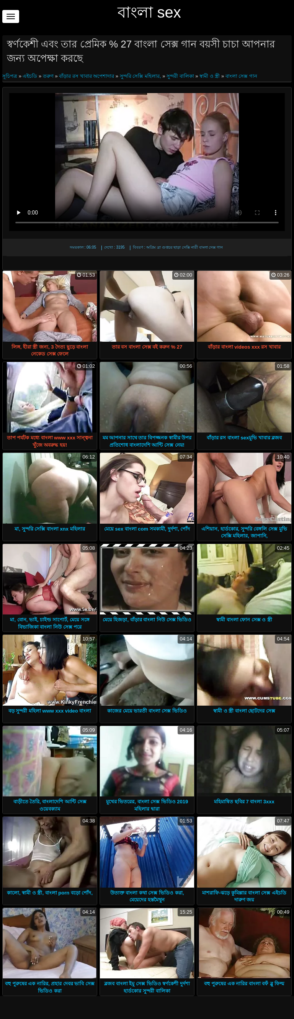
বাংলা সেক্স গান (241, 76)
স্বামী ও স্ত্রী (209, 76)
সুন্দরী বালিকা (180, 76)
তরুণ (48, 76)
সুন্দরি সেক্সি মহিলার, (140, 76)
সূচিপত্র (10, 76)
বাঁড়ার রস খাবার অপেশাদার (86, 76)
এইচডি (30, 76)
